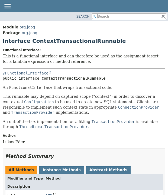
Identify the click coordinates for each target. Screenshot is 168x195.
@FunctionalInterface (26, 73)
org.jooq (27, 27)
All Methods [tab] (21, 170)
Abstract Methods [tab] (108, 170)
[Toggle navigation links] (7, 6)
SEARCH (83, 16)
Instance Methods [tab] (61, 170)
